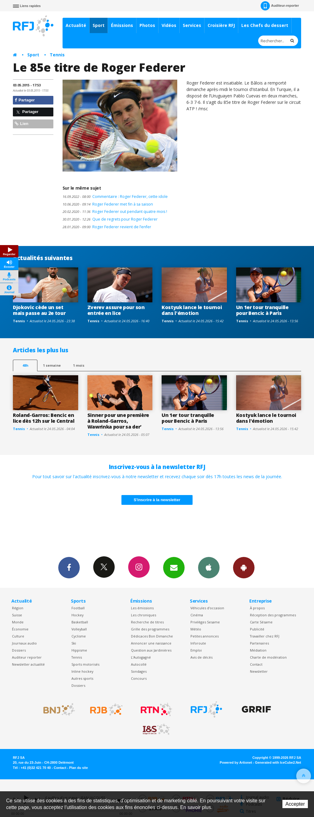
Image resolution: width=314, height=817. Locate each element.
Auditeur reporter (27, 657)
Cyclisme (78, 636)
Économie (20, 629)
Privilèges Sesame (205, 622)
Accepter (295, 804)
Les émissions (142, 608)
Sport (99, 25)
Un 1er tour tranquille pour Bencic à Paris (262, 310)
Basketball (79, 622)
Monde (18, 622)
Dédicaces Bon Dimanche (152, 636)
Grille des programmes (150, 629)
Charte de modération (268, 657)
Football (78, 608)
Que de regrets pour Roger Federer (110, 219)
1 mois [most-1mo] (78, 365)
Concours (139, 678)
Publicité (257, 629)
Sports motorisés (85, 664)
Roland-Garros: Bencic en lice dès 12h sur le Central (44, 418)
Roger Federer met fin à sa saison (108, 204)
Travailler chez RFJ (264, 636)
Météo (195, 629)
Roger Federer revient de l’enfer (107, 226)
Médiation (258, 650)
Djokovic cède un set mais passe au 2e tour (39, 310)
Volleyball (79, 629)
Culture (18, 636)
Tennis (57, 55)
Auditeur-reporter (280, 5)
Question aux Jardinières (151, 650)
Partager (25, 100)
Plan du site (78, 768)
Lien (21, 123)
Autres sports (82, 678)
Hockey (77, 615)
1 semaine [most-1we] (52, 365)
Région (17, 608)
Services (192, 25)
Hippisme (79, 650)
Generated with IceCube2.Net (278, 762)
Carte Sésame (261, 622)
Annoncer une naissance (151, 643)
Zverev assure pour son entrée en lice (116, 310)
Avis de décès (201, 657)
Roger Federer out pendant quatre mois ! (115, 211)
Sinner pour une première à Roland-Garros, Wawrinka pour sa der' (118, 421)
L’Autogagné (141, 657)
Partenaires (259, 643)
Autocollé (139, 664)
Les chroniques (143, 615)
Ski (73, 643)
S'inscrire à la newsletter (157, 499)
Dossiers (19, 650)
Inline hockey (82, 671)
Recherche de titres (147, 622)
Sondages (139, 671)
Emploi (196, 650)
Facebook (69, 567)
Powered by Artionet (236, 762)
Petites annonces (204, 636)
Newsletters (174, 567)
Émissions (122, 25)
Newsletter (259, 671)
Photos (147, 25)
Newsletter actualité (28, 664)
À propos (257, 608)
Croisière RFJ (221, 25)
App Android (244, 567)
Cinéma (196, 615)
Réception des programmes (273, 615)
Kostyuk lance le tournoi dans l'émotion (192, 310)
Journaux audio (24, 643)
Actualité (76, 25)
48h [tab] (25, 365)
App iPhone (209, 567)
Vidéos (169, 25)
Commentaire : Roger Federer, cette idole (115, 196)
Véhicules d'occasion (207, 608)
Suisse (17, 615)
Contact (256, 664)
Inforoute (198, 643)
